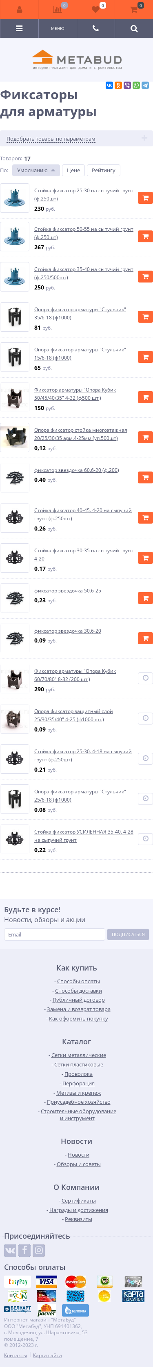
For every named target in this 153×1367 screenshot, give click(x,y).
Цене (73, 170)
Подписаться (128, 934)
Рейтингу (103, 170)
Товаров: (11, 158)
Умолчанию (32, 170)
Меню (57, 28)
